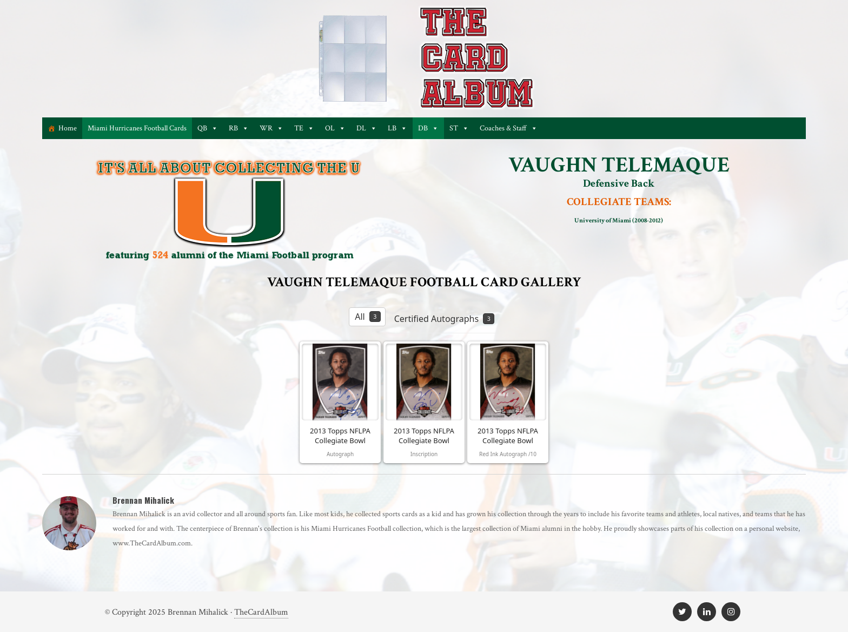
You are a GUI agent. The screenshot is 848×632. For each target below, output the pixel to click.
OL (335, 128)
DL (366, 128)
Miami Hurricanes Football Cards (137, 128)
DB (428, 128)
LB (397, 128)
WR (271, 128)
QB (207, 128)
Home (67, 128)
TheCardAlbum (261, 612)
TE (304, 128)
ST (459, 128)
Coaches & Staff (509, 128)
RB (239, 128)
